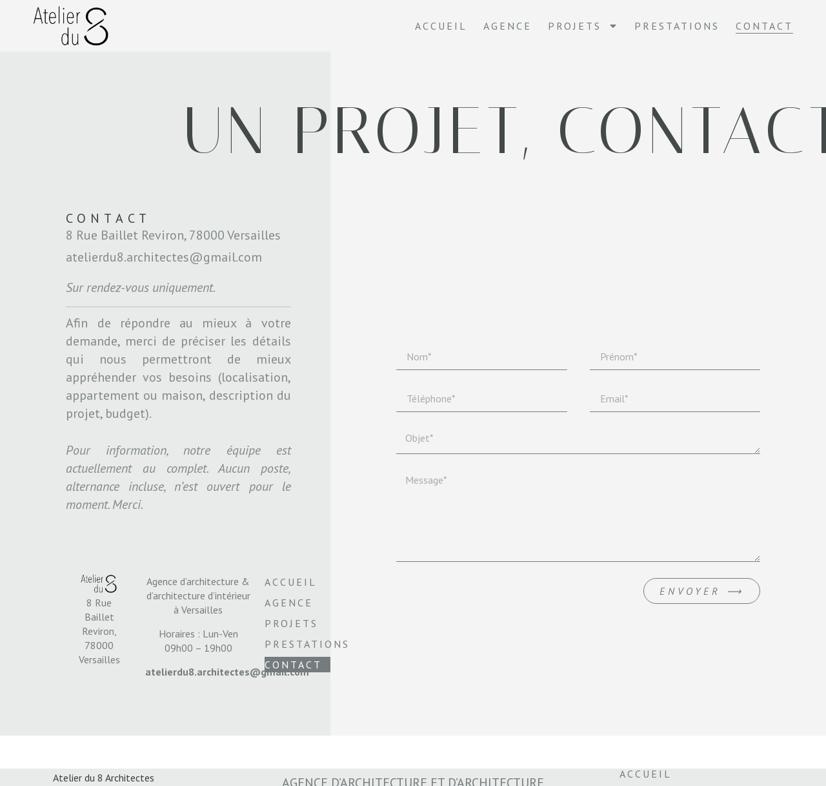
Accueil (441, 25)
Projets (583, 26)
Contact (764, 25)
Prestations (677, 25)
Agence (507, 25)
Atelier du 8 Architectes (103, 777)
